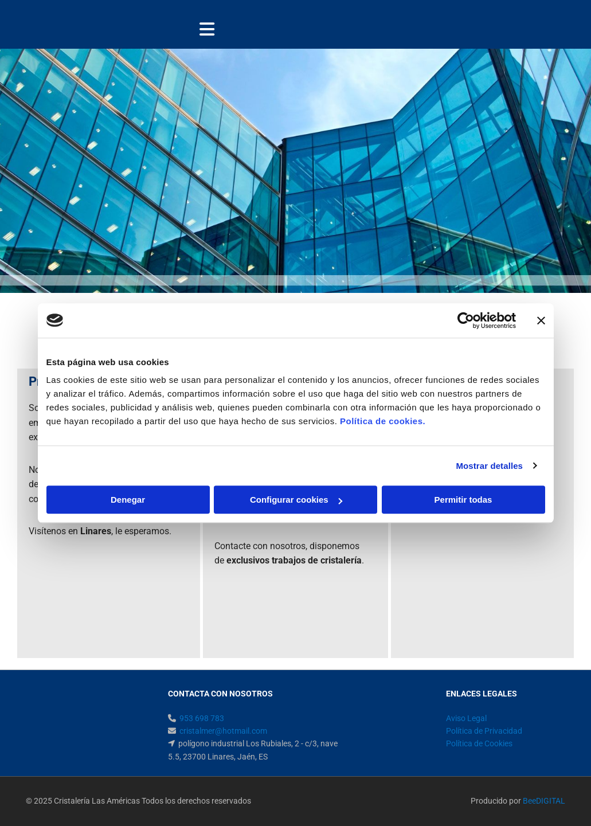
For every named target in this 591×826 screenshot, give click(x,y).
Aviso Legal (466, 718)
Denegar (128, 499)
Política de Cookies (479, 743)
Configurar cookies (296, 499)
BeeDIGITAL (544, 800)
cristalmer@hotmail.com (223, 730)
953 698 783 (201, 718)
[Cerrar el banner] (541, 320)
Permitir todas (463, 499)
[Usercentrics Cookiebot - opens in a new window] (466, 320)
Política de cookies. (382, 421)
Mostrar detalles (489, 466)
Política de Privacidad (484, 730)
